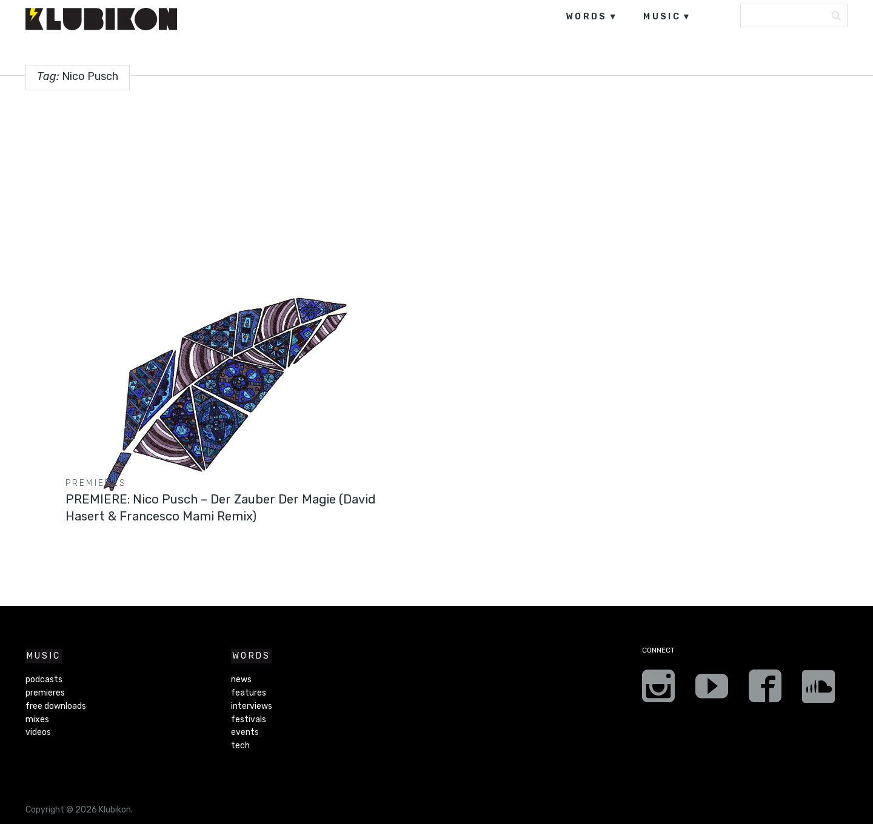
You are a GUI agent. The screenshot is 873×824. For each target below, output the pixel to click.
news (241, 679)
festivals (248, 719)
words (586, 17)
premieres (96, 483)
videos (38, 732)
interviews (251, 706)
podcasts (43, 679)
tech (240, 745)
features (248, 693)
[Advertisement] (436, 185)
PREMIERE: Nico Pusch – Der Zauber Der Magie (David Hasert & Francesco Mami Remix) (214, 507)
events (245, 732)
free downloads (55, 706)
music (662, 17)
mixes (37, 719)
